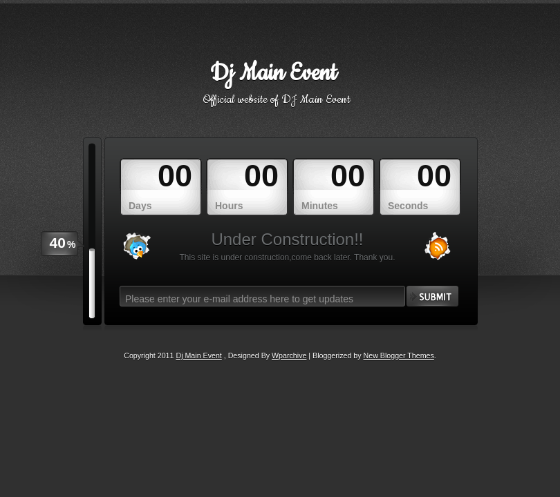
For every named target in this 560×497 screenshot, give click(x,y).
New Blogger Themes (399, 355)
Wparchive (289, 355)
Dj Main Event (273, 73)
